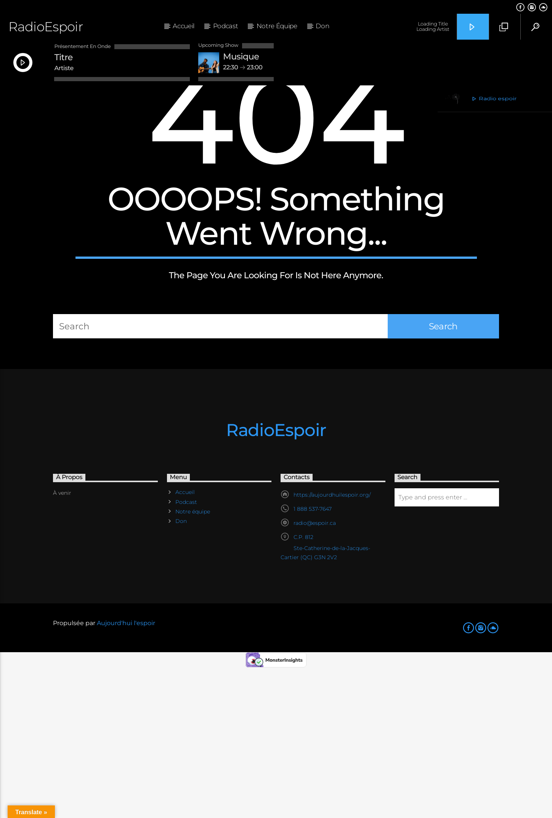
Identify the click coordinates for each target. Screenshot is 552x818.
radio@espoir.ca (315, 670)
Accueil (183, 26)
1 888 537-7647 (313, 656)
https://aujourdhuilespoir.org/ (332, 642)
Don (322, 26)
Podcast (225, 26)
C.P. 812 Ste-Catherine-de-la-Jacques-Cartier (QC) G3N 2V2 (325, 695)
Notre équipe (277, 26)
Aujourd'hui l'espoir (126, 771)
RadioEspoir (45, 26)
